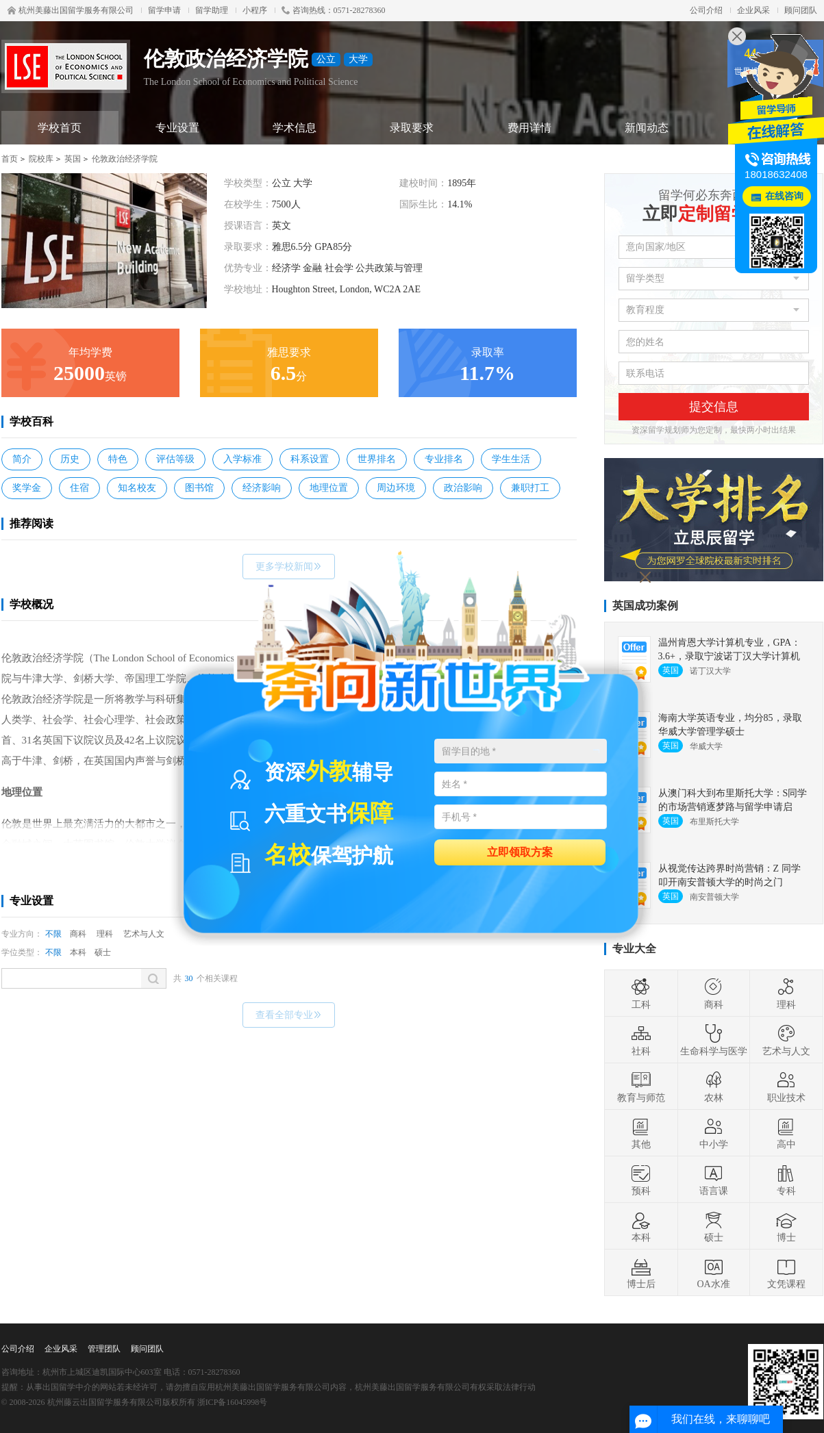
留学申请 (164, 10)
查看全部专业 (288, 1015)
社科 (641, 1040)
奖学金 (26, 488)
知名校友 (137, 488)
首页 (9, 159)
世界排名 (377, 459)
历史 (69, 459)
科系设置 (309, 459)
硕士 (103, 952)
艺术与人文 (143, 934)
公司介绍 (706, 10)
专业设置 (177, 128)
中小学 (713, 1133)
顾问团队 (800, 10)
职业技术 (786, 1086)
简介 (22, 459)
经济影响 (261, 488)
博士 (786, 1226)
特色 (117, 459)
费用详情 (529, 128)
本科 (78, 952)
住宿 (79, 488)
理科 (105, 934)
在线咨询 (784, 196)
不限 (53, 934)
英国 (72, 159)
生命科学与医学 (713, 1040)
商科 (78, 934)
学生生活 (511, 459)
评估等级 (175, 459)
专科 (786, 1179)
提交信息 (713, 407)
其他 (641, 1133)
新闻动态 (647, 128)
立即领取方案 (520, 851)
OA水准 (713, 1272)
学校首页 (60, 128)
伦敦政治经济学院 (125, 159)
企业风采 (753, 10)
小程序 (254, 10)
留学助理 (211, 10)
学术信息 (294, 128)
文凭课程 (786, 1272)
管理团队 (104, 1349)
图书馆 (199, 488)
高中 (786, 1133)
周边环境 (396, 488)
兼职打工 (530, 488)
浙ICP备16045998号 (232, 1402)
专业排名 (444, 459)
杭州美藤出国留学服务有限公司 (71, 10)
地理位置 (329, 488)
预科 (641, 1179)
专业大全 (634, 948)
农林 (713, 1086)
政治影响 (463, 488)
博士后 (641, 1272)
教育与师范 (641, 1086)
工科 (641, 993)
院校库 (41, 159)
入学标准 (242, 459)
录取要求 (412, 128)
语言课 (713, 1179)
